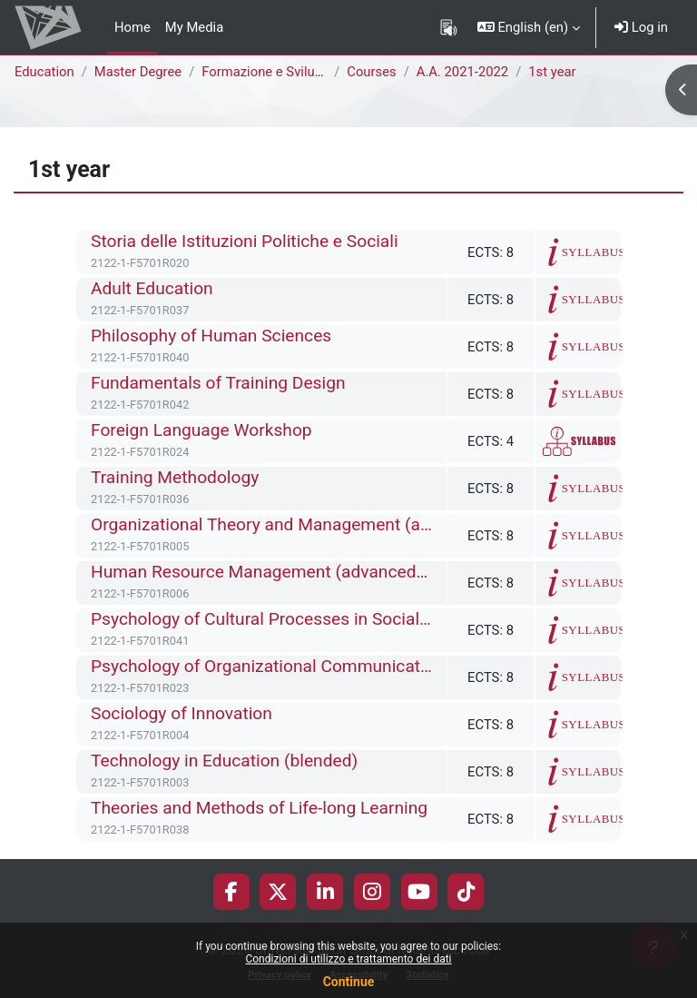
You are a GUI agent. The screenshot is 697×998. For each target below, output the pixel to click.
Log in (641, 27)
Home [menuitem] (132, 27)
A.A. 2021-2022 (462, 72)
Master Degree (138, 72)
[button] (529, 27)
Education (44, 72)
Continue (349, 981)
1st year (551, 72)
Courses (371, 72)
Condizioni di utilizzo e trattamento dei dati (348, 959)
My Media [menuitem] (194, 27)
